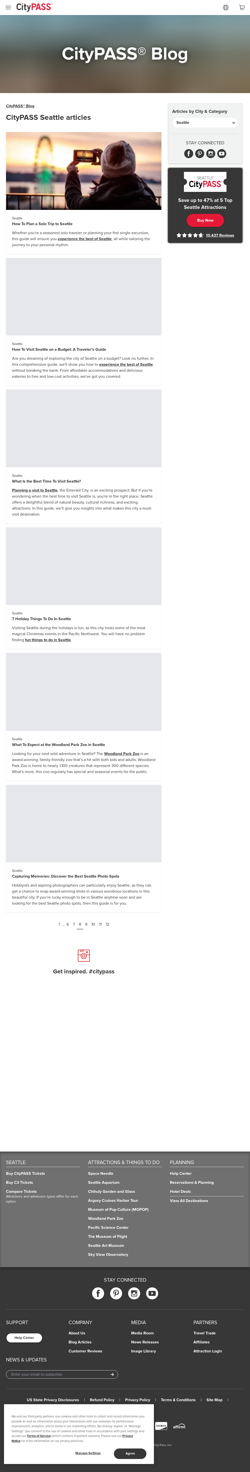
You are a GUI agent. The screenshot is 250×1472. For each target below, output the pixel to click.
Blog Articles (80, 1342)
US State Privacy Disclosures (53, 1399)
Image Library (143, 1351)
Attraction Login (207, 1351)
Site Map (214, 1399)
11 (100, 924)
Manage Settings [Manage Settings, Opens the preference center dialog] (88, 1453)
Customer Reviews (85, 1351)
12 (107, 924)
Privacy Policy (137, 1399)
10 (93, 924)
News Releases (145, 1342)
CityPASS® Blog (20, 106)
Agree (130, 1453)
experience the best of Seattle (85, 238)
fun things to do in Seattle (48, 639)
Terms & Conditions (178, 1399)
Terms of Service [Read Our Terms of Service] (39, 1436)
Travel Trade (204, 1333)
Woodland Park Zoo (121, 753)
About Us (77, 1333)
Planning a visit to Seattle (35, 490)
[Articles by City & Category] (205, 122)
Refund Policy (102, 1399)
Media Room (142, 1333)
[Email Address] (62, 1374)
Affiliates (201, 1342)
